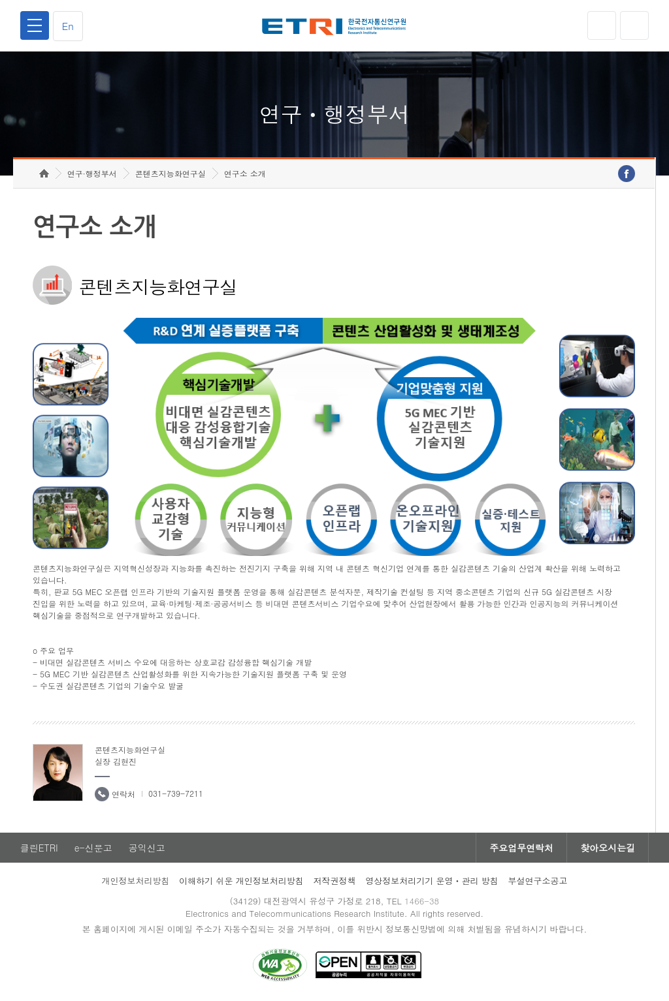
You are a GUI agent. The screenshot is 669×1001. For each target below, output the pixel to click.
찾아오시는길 (607, 847)
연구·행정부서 (92, 173)
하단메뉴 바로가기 (0, 0)
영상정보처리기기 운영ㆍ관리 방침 (431, 880)
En (68, 26)
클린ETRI (39, 847)
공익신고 (147, 847)
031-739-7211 (175, 793)
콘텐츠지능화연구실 (170, 173)
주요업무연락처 (521, 847)
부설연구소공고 (538, 880)
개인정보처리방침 (135, 880)
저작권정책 (334, 880)
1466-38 (421, 901)
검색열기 (634, 25)
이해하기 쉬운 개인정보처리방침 (241, 880)
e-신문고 (93, 847)
